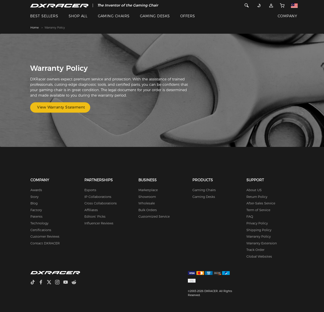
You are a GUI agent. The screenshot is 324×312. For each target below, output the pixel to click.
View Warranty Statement (61, 107)
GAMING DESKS (155, 16)
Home (34, 27)
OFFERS (187, 16)
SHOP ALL (78, 16)
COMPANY (287, 16)
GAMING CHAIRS (114, 16)
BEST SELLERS (44, 16)
